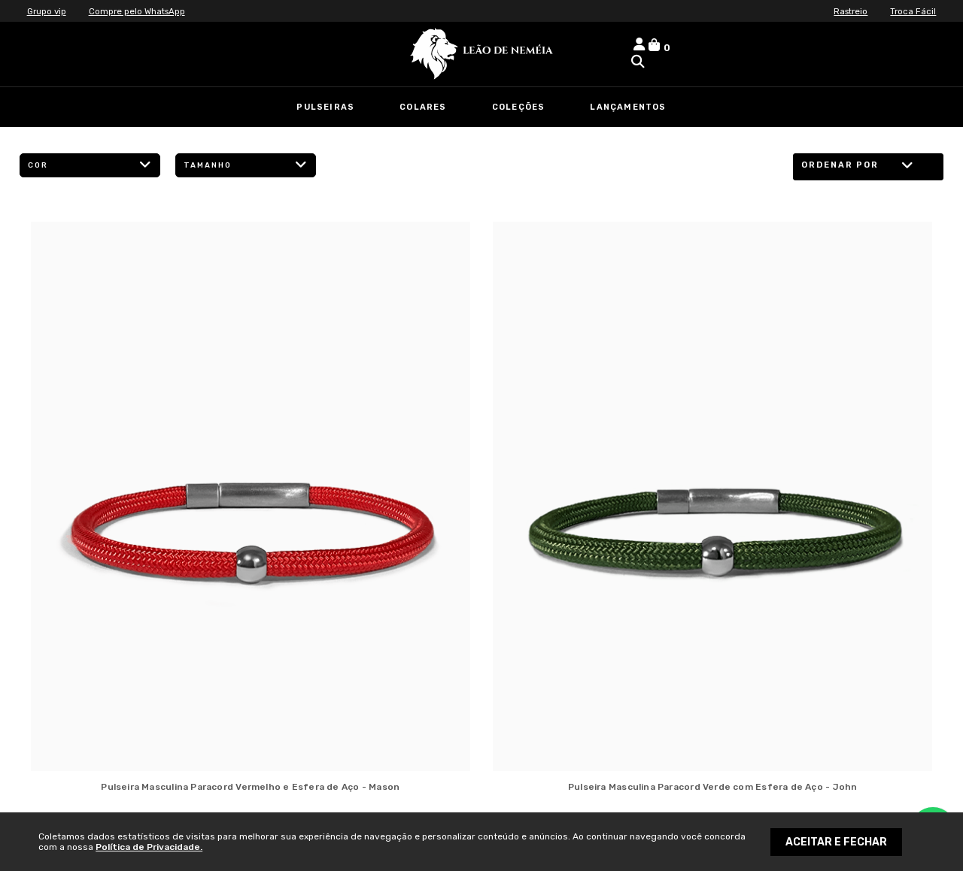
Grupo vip (47, 11)
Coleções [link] (518, 107)
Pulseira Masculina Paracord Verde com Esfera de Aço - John (713, 787)
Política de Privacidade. (149, 847)
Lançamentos (628, 107)
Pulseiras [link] (325, 107)
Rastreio (848, 11)
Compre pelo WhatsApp (141, 11)
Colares (422, 107)
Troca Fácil (912, 11)
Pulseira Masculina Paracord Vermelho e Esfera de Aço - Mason (250, 787)
